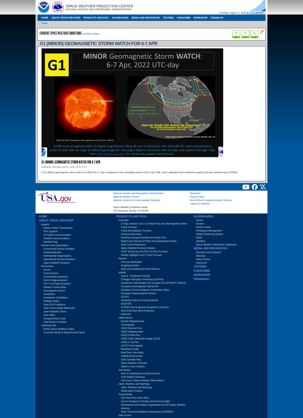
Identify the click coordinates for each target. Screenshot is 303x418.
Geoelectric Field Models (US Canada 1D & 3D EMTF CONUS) (153, 283)
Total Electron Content (54, 322)
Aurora (46, 269)
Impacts (45, 224)
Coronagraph (127, 324)
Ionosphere (49, 294)
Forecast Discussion (131, 234)
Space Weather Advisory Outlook (138, 248)
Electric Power (203, 227)
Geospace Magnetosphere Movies (138, 293)
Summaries (124, 370)
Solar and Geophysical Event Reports (140, 269)
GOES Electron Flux (131, 328)
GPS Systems (50, 231)
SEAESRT (126, 303)
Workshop (201, 17)
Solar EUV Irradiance (54, 304)
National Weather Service (126, 196)
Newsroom (201, 262)
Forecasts (124, 220)
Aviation (200, 223)
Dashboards (120, 17)
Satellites (200, 241)
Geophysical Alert (130, 265)
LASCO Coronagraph (132, 345)
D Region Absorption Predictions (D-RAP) (142, 279)
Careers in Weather (200, 203)
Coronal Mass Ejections (55, 276)
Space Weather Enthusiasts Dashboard (216, 244)
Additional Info (48, 325)
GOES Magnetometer (132, 331)
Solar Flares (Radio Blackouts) (59, 308)
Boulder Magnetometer (133, 321)
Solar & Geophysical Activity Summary (140, 373)
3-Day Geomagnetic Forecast (136, 230)
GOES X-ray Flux (130, 342)
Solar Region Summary (133, 377)
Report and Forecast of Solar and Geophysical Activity (148, 241)
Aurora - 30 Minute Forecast (135, 276)
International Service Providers (59, 259)
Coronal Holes (50, 273)
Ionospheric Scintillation (55, 297)
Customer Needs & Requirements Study (64, 332)
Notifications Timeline (132, 391)
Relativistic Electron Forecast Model (139, 300)
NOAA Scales (92, 34)
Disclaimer (195, 193)
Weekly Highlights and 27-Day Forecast (141, 255)
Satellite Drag (50, 242)
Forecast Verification (131, 262)
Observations (125, 317)
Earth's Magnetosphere (55, 280)
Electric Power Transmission (58, 228)
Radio (199, 237)
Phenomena (47, 266)
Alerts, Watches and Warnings (134, 384)
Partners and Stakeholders (55, 245)
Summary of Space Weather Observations (142, 380)
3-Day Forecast (129, 227)
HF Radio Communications (57, 235)
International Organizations (57, 255)
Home (44, 17)
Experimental (125, 394)
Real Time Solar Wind (132, 352)
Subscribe (184, 17)
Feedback (217, 17)
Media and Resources (146, 17)
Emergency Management (209, 230)
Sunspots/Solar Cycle (54, 318)
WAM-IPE (126, 314)
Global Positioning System (209, 234)
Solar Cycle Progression (133, 244)
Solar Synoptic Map (131, 359)
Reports (123, 258)
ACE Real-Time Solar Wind (135, 398)
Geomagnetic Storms (54, 290)
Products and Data (96, 17)
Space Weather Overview (134, 363)
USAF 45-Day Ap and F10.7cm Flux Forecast (144, 251)
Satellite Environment (132, 356)
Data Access (125, 415)
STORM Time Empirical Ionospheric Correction (145, 307)
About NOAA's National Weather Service (211, 200)
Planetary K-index (130, 349)
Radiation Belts (51, 301)
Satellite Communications (56, 238)
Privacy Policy (197, 196)
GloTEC (125, 297)
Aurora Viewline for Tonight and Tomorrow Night (145, 401)
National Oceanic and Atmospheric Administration (138, 193)
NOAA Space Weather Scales (58, 329)
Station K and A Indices (133, 366)
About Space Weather (65, 17)
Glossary (200, 255)
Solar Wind (49, 315)
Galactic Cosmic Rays (54, 287)
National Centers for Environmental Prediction (136, 200)
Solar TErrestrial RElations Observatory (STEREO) (147, 411)
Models (122, 272)
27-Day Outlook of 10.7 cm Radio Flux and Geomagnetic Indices (154, 223)
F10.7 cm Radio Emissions (57, 283)
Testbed (168, 17)
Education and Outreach (208, 252)
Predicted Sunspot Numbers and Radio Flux (143, 237)
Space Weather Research (56, 262)
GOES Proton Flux (130, 335)
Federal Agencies (52, 252)
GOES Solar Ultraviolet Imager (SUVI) (140, 338)
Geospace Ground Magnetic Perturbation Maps (145, 290)
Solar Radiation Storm (54, 311)
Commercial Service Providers (59, 249)
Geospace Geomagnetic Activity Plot (139, 286)
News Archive (203, 259)
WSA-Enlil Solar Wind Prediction (137, 310)
